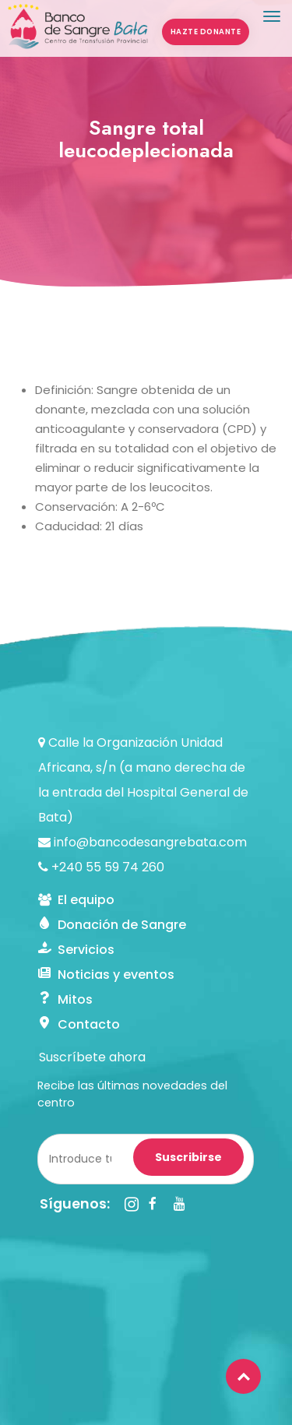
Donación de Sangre (112, 925)
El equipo (76, 900)
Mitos (65, 999)
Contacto (79, 1024)
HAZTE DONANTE (206, 31)
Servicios (76, 950)
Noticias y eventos (106, 974)
